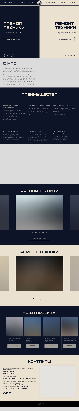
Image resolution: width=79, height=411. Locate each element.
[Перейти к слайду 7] (39, 232)
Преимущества (51, 2)
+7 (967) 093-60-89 (21, 386)
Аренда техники (9, 2)
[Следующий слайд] (66, 213)
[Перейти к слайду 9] (42, 232)
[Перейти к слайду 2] (32, 232)
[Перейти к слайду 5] (36, 232)
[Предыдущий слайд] (12, 213)
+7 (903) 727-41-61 (21, 385)
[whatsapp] (4, 393)
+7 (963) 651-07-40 (21, 388)
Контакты (73, 2)
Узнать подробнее (13, 39)
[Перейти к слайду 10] (43, 232)
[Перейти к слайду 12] (46, 232)
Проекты (63, 2)
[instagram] (10, 393)
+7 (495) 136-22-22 (69, 55)
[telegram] (7, 393)
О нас (31, 2)
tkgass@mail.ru (8, 373)
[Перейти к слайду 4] (35, 232)
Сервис (22, 2)
